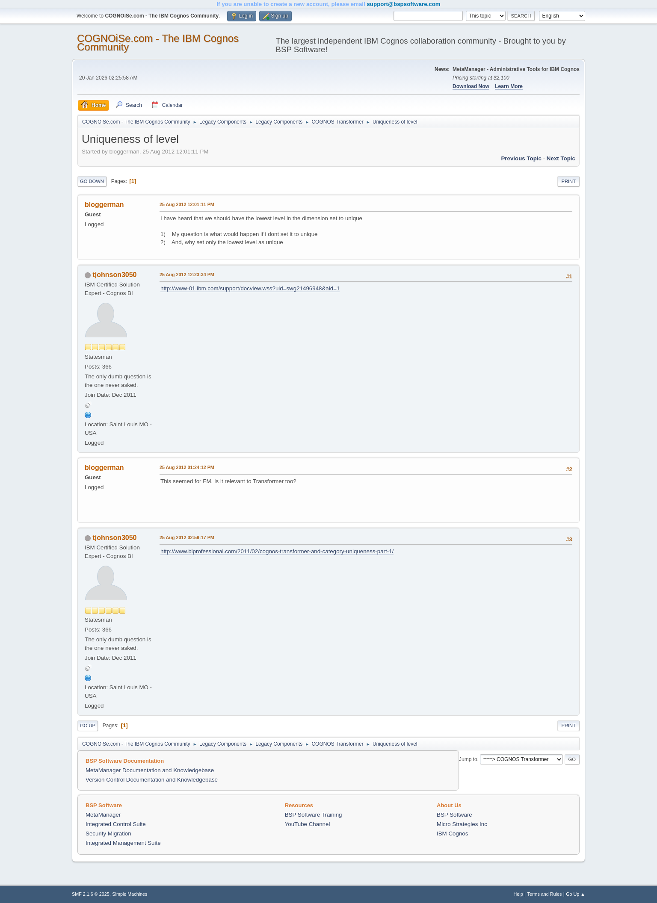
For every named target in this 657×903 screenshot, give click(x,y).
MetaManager (103, 815)
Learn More (509, 86)
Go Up (87, 725)
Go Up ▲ (575, 894)
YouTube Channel (307, 824)
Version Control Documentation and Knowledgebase (152, 779)
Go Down (92, 181)
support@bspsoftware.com (403, 4)
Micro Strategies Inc (462, 824)
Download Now (471, 86)
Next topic (561, 158)
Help (518, 894)
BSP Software (454, 815)
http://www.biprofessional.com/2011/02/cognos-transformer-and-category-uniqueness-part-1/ (277, 551)
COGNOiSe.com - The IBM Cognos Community (158, 42)
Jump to (468, 759)
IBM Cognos (452, 833)
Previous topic (521, 158)
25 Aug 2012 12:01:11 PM (187, 204)
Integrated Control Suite (116, 824)
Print (568, 181)
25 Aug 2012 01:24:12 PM (187, 467)
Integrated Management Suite (123, 843)
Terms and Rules (544, 894)
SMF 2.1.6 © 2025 (91, 894)
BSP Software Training (313, 815)
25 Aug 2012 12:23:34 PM (187, 274)
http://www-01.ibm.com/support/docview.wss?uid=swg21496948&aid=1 (250, 288)
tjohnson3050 (114, 274)
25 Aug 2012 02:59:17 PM (187, 537)
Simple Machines (129, 894)
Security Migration (108, 833)
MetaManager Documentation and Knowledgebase (150, 770)
